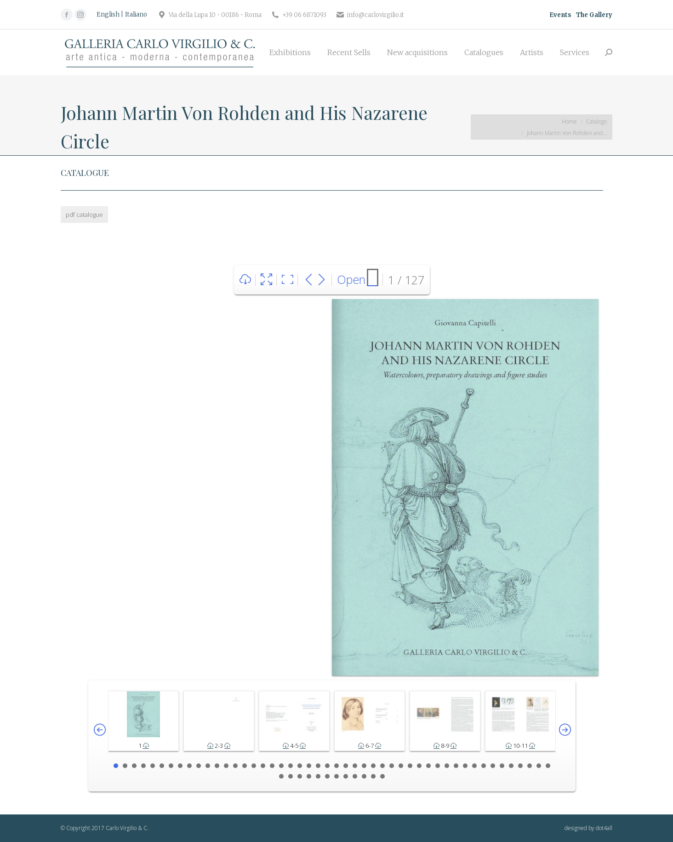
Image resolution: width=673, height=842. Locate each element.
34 (419, 765)
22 (309, 765)
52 (309, 776)
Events (560, 15)
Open (351, 279)
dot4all (604, 828)
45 (520, 765)
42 (492, 765)
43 (502, 765)
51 (299, 776)
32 (401, 765)
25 (336, 765)
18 (272, 765)
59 (373, 776)
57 (355, 776)
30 (382, 765)
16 (253, 765)
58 (364, 776)
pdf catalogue (84, 214)
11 (207, 765)
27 (355, 765)
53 (318, 776)
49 (281, 776)
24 (327, 765)
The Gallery (594, 15)
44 (511, 765)
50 (290, 776)
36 (437, 765)
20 (290, 765)
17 (263, 765)
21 (299, 765)
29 (373, 765)
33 (410, 765)
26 (345, 765)
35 (428, 765)
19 (281, 765)
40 (474, 765)
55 (336, 776)
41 (483, 765)
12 (217, 765)
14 (235, 765)
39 (465, 765)
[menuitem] (290, 52)
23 (318, 765)
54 (327, 776)
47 (538, 765)
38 (456, 765)
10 (198, 765)
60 (382, 776)
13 (226, 765)
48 (548, 765)
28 (364, 765)
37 (447, 765)
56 (345, 776)
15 (244, 765)
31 (391, 765)
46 (529, 765)
